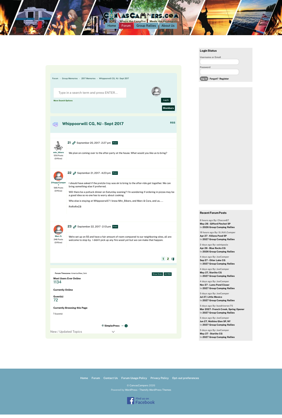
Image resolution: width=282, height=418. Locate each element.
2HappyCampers (58, 187)
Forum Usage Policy (134, 381)
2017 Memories (88, 82)
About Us (167, 29)
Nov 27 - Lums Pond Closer (214, 288)
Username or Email (210, 60)
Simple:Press (112, 329)
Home (112, 29)
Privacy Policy (160, 381)
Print (115, 146)
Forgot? (214, 82)
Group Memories (70, 82)
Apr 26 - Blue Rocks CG (213, 251)
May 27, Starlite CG (211, 276)
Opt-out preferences (185, 381)
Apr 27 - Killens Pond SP (213, 239)
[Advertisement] (109, 60)
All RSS (168, 277)
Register (224, 82)
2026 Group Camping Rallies (219, 230)
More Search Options (63, 104)
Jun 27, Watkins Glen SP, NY (215, 324)
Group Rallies (146, 29)
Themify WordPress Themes (155, 393)
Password (205, 70)
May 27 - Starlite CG (211, 337)
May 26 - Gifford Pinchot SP (215, 227)
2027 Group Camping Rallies (219, 242)
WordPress (131, 393)
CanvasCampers (139, 388)
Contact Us (110, 381)
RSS (172, 126)
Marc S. (58, 239)
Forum (126, 29)
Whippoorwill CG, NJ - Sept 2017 (114, 82)
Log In (166, 103)
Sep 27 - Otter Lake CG (212, 263)
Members (168, 111)
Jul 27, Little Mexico (211, 300)
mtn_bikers (58, 156)
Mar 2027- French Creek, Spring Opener (222, 312)
